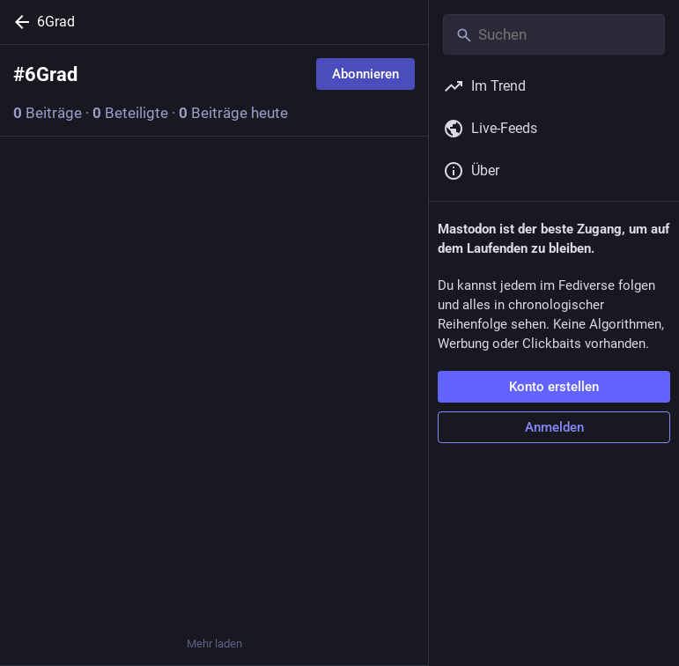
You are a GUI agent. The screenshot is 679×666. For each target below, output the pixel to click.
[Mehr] (403, 376)
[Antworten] (31, 592)
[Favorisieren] (214, 376)
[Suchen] (554, 34)
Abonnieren (365, 74)
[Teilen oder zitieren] (119, 376)
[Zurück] (18, 22)
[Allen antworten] (31, 376)
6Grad (56, 21)
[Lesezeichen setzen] (309, 376)
